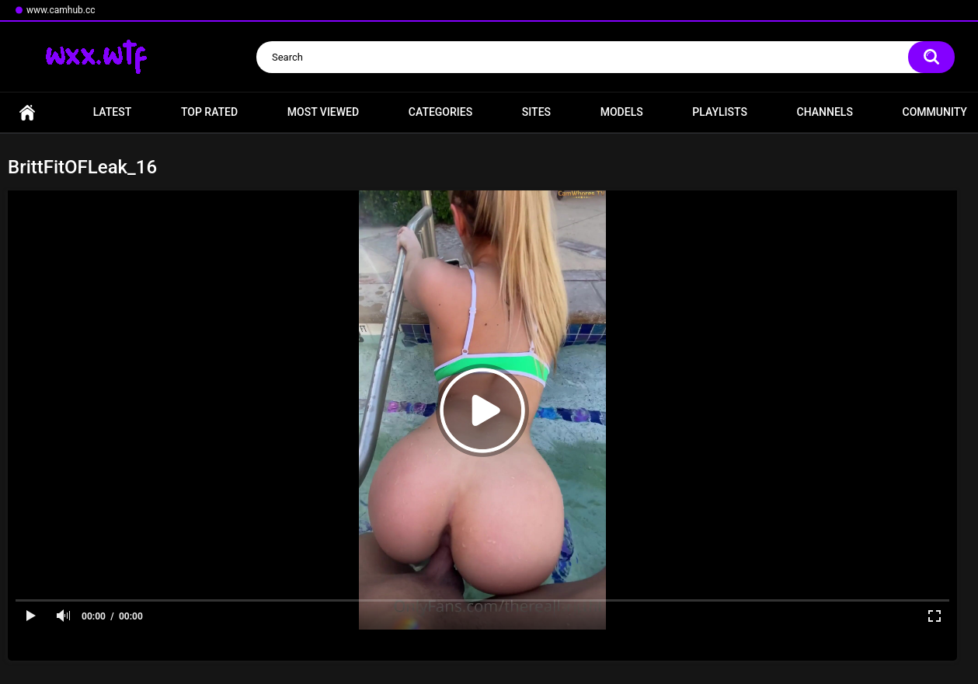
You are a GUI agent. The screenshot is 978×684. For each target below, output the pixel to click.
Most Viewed (323, 112)
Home (27, 112)
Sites (536, 112)
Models (621, 112)
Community (935, 112)
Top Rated (209, 112)
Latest (112, 112)
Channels (825, 112)
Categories (440, 112)
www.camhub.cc (61, 10)
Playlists (719, 112)
